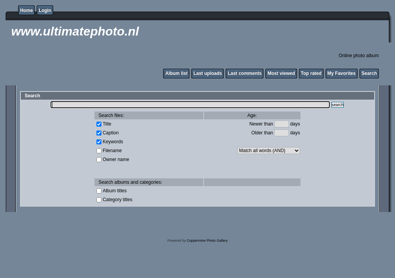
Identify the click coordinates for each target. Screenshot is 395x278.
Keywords (113, 141)
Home (26, 10)
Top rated (311, 73)
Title (107, 123)
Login (45, 10)
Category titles (117, 199)
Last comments (245, 73)
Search (369, 73)
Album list (176, 73)
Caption (110, 132)
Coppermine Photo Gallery (207, 240)
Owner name (116, 159)
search (338, 105)
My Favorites (341, 73)
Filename (112, 150)
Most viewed (281, 73)
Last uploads (207, 73)
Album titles (115, 190)
